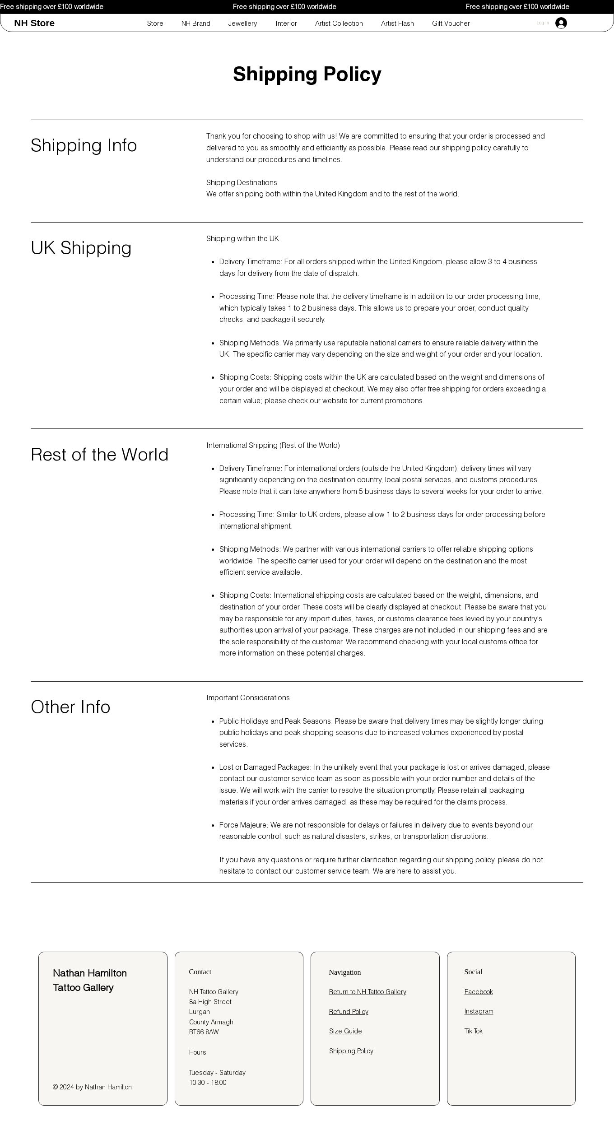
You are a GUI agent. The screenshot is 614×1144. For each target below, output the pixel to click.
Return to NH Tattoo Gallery (367, 992)
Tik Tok (474, 1031)
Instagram (479, 1011)
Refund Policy (348, 1012)
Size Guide (345, 1031)
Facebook (479, 992)
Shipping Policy (351, 1051)
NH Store (34, 23)
